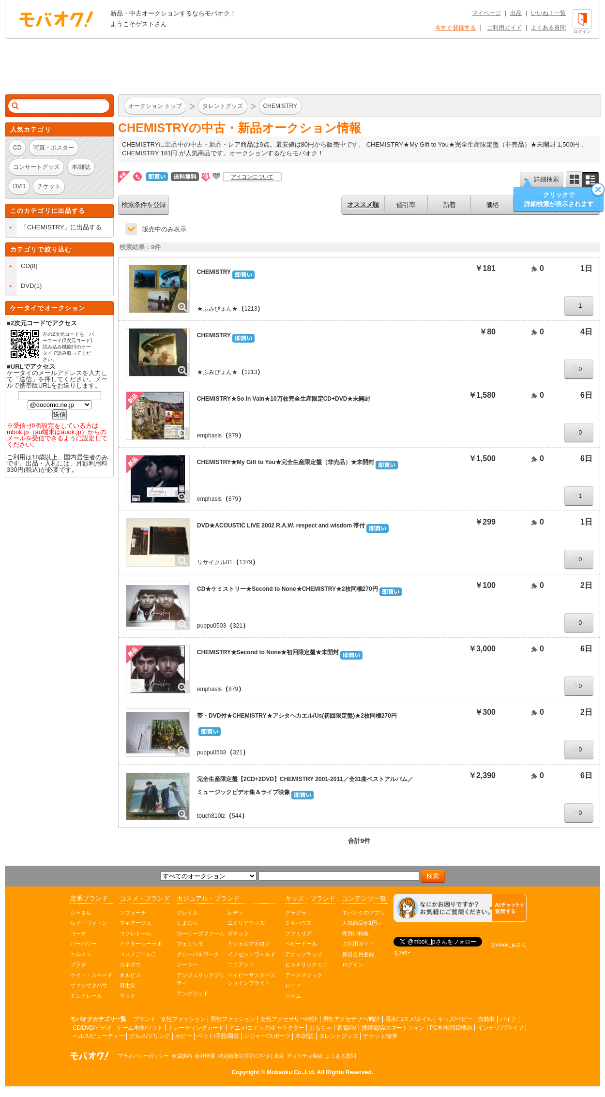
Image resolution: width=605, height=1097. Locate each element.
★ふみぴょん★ (217, 308)
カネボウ (130, 964)
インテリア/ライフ (500, 1027)
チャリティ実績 (305, 1056)
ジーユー (187, 964)
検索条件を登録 (143, 205)
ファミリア (298, 933)
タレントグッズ (338, 1036)
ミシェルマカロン (248, 944)
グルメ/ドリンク (149, 1036)
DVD (27, 285)
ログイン (352, 964)
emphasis (209, 435)
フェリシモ (190, 944)
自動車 (486, 1019)
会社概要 (205, 1056)
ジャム (293, 996)
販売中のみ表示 (164, 229)
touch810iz (211, 815)
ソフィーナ (133, 913)
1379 (245, 562)
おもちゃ (320, 1027)
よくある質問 (548, 27)
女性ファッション (183, 1019)
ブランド (144, 1019)
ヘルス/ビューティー (98, 1036)
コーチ (78, 933)
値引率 (405, 205)
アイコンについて (252, 177)
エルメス (80, 954)
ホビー (183, 1036)
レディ (235, 913)
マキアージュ (135, 923)
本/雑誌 (304, 1036)
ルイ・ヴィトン (88, 923)
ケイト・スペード (91, 975)
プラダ (78, 964)
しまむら (187, 923)
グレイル (187, 913)
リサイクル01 (214, 562)
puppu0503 (211, 625)
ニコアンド (240, 964)
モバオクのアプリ (363, 913)
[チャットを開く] (460, 908)
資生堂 (128, 985)
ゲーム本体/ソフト (140, 1027)
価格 (492, 205)
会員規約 (181, 1056)
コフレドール (135, 933)
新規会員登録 (358, 954)
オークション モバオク (56, 19)
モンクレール (86, 996)
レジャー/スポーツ (267, 1036)
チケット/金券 (380, 1036)
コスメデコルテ (138, 954)
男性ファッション (233, 1019)
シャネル (80, 913)
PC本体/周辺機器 (451, 1027)
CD (25, 266)
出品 (516, 13)
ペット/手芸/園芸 (218, 1036)
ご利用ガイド (504, 27)
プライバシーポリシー (143, 1056)
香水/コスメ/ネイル (409, 1019)
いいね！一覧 (548, 13)
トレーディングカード (196, 1027)
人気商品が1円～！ (365, 923)
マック (128, 996)
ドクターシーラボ (141, 944)
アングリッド (193, 993)
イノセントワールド (251, 954)
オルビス (130, 975)
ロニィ (293, 985)
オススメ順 (362, 205)
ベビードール (301, 944)
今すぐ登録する (455, 27)
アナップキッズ (303, 954)
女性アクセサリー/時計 (289, 1019)
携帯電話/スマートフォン (393, 1027)
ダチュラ (238, 933)
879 (233, 435)
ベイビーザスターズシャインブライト (251, 979)
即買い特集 (355, 933)
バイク (508, 1019)
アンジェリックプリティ (201, 979)
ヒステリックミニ (306, 964)
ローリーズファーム (201, 933)
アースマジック (303, 975)
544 (237, 815)
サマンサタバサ (88, 985)
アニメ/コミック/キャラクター (266, 1027)
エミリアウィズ (246, 923)
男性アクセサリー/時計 (351, 1019)
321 (237, 625)
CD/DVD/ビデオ (92, 1027)
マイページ (486, 13)
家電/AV (346, 1027)
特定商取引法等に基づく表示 (251, 1056)
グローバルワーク (198, 954)
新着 (449, 205)
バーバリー (83, 944)
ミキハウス (298, 923)
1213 (250, 308)
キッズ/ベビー (455, 1019)
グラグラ (295, 913)
